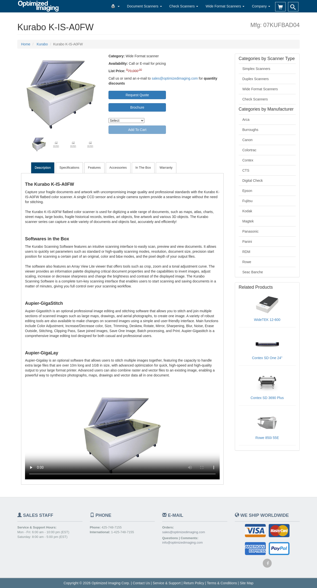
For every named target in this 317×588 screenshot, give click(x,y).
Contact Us (141, 583)
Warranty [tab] (165, 167)
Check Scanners (183, 6)
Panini (247, 242)
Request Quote (137, 95)
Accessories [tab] (118, 167)
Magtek (248, 221)
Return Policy (194, 583)
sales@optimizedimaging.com (175, 78)
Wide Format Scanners (225, 6)
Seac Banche (252, 272)
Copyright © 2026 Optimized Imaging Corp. (97, 583)
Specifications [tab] (69, 167)
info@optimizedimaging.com (182, 542)
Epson (247, 191)
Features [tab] (94, 167)
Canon (247, 140)
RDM (246, 252)
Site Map (246, 583)
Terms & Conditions (222, 583)
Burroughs (250, 130)
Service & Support (167, 583)
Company (261, 6)
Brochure (137, 107)
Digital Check (252, 181)
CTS (245, 170)
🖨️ (115, 6)
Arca (246, 120)
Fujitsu (247, 201)
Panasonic (250, 231)
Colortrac (249, 150)
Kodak (247, 211)
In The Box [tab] (143, 167)
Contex (247, 160)
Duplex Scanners (255, 79)
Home (25, 44)
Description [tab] (43, 167)
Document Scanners (144, 6)
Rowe (246, 262)
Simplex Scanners (256, 69)
